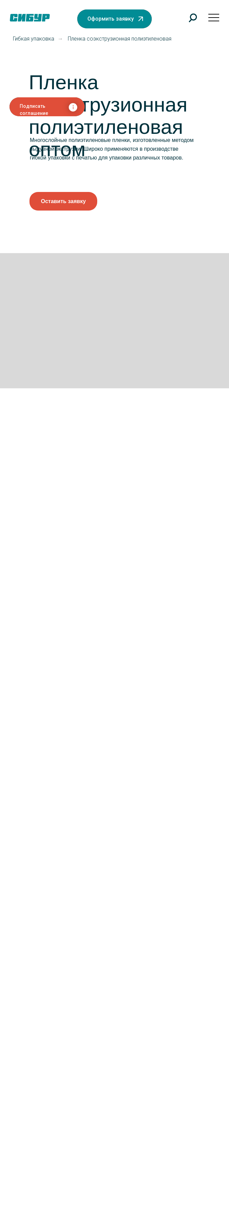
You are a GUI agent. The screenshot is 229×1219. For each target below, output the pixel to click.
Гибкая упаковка (33, 38)
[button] (114, 18)
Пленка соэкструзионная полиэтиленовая (119, 38)
